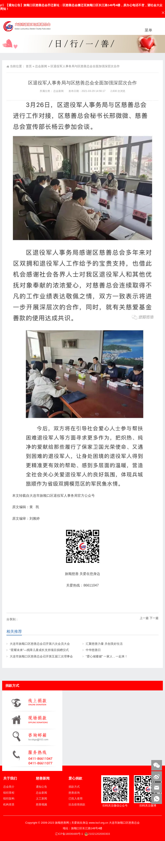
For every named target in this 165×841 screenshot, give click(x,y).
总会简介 (8, 786)
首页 (29, 66)
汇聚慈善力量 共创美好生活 (104, 643)
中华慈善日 (93, 650)
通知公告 (41, 786)
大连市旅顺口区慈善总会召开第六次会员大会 (40, 643)
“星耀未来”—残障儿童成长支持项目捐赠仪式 (39, 650)
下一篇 (154, 618)
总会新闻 (41, 66)
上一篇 (144, 618)
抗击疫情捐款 (77, 804)
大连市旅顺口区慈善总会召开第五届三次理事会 (41, 656)
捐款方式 (74, 786)
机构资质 (8, 804)
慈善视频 (41, 804)
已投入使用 (75, 798)
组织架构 (8, 798)
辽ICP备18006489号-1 (69, 833)
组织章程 (8, 792)
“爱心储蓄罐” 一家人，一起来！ (107, 656)
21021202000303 (97, 833)
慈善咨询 (74, 792)
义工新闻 (41, 798)
